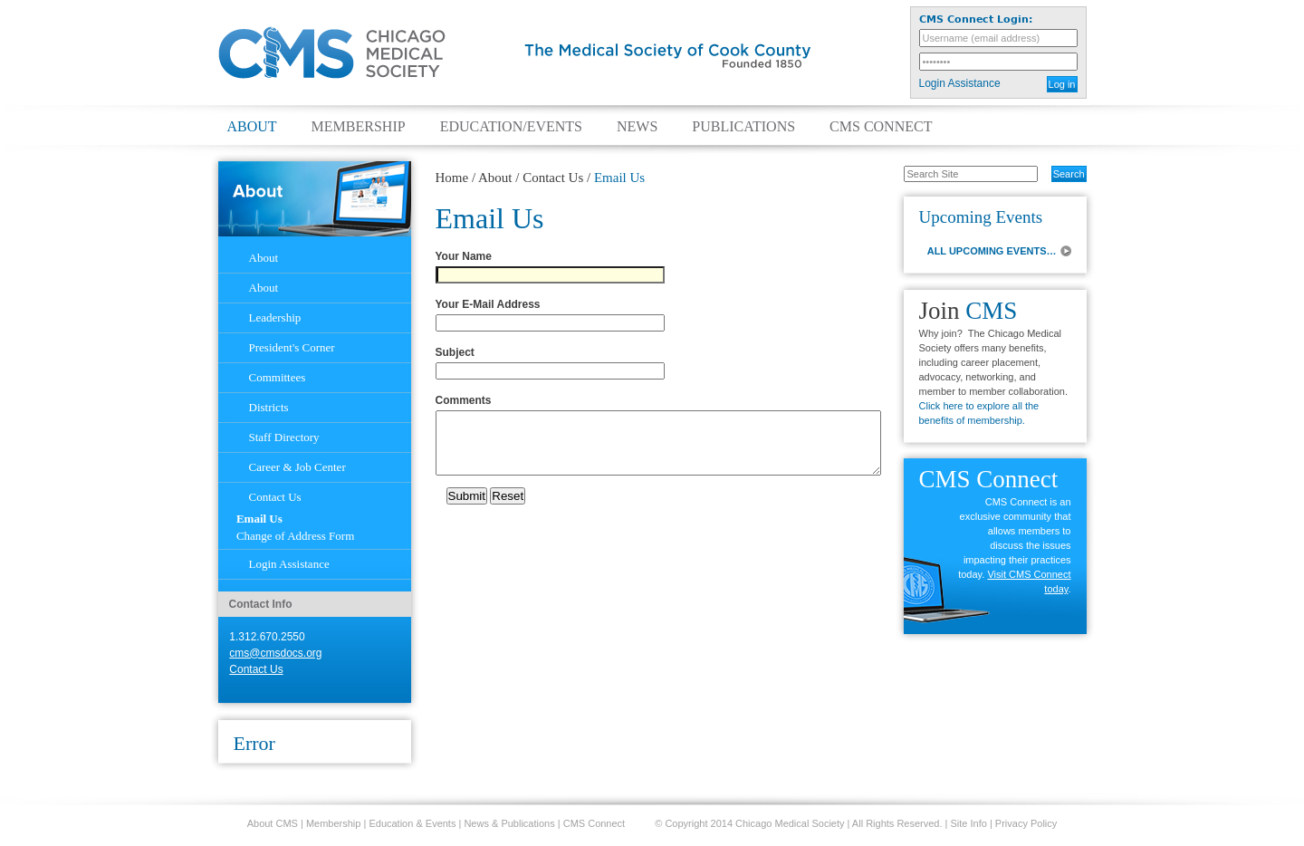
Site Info (969, 823)
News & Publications (509, 823)
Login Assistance (960, 83)
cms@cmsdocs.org (275, 653)
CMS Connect (880, 127)
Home (452, 177)
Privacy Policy (1026, 823)
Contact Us (553, 177)
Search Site (894, 165)
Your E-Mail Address (491, 304)
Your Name (467, 256)
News (637, 127)
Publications (743, 127)
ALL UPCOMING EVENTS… (992, 250)
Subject (458, 352)
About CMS (272, 823)
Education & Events (412, 823)
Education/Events (511, 127)
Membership (359, 127)
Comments (467, 400)
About (252, 127)
